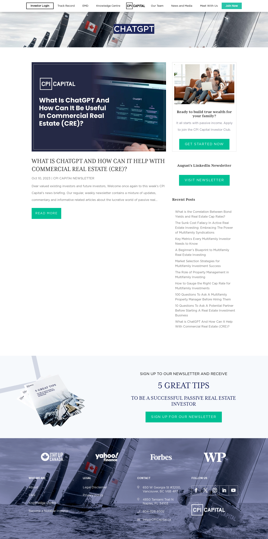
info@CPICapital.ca (157, 519)
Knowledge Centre (108, 6)
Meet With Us (209, 6)
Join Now (232, 6)
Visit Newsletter (204, 180)
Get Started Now (204, 144)
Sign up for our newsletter (183, 417)
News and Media (181, 6)
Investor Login (40, 6)
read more (46, 213)
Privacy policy (93, 495)
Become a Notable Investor (48, 510)
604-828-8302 (154, 511)
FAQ (32, 495)
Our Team (157, 6)
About (33, 487)
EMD (85, 6)
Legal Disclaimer (95, 487)
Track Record (66, 6)
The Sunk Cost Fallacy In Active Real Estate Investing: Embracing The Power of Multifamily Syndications (204, 228)
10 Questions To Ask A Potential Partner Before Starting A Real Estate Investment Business (205, 310)
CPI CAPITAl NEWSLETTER (73, 178)
